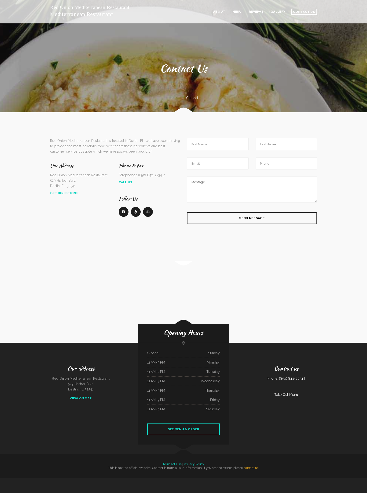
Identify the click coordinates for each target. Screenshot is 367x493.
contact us (251, 468)
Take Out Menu (286, 395)
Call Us (125, 182)
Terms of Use (172, 464)
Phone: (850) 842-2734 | (286, 378)
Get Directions (64, 193)
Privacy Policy (194, 464)
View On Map (81, 398)
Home (173, 98)
